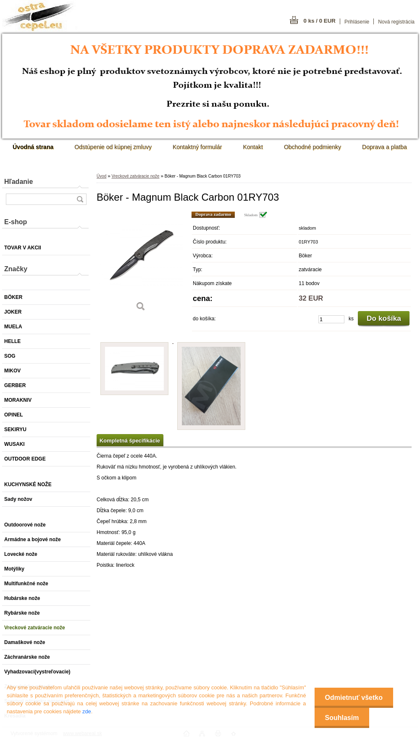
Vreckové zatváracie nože (135, 176)
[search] (80, 199)
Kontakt (252, 147)
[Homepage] (33, 147)
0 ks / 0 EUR (320, 21)
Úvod (101, 176)
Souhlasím (342, 717)
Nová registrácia (396, 22)
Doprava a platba (384, 147)
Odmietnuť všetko (354, 697)
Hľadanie (18, 181)
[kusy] (331, 319)
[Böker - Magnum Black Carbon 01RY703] (140, 264)
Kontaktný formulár (197, 147)
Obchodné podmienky (312, 147)
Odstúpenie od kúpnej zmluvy (113, 147)
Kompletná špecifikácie (130, 440)
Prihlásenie (356, 22)
